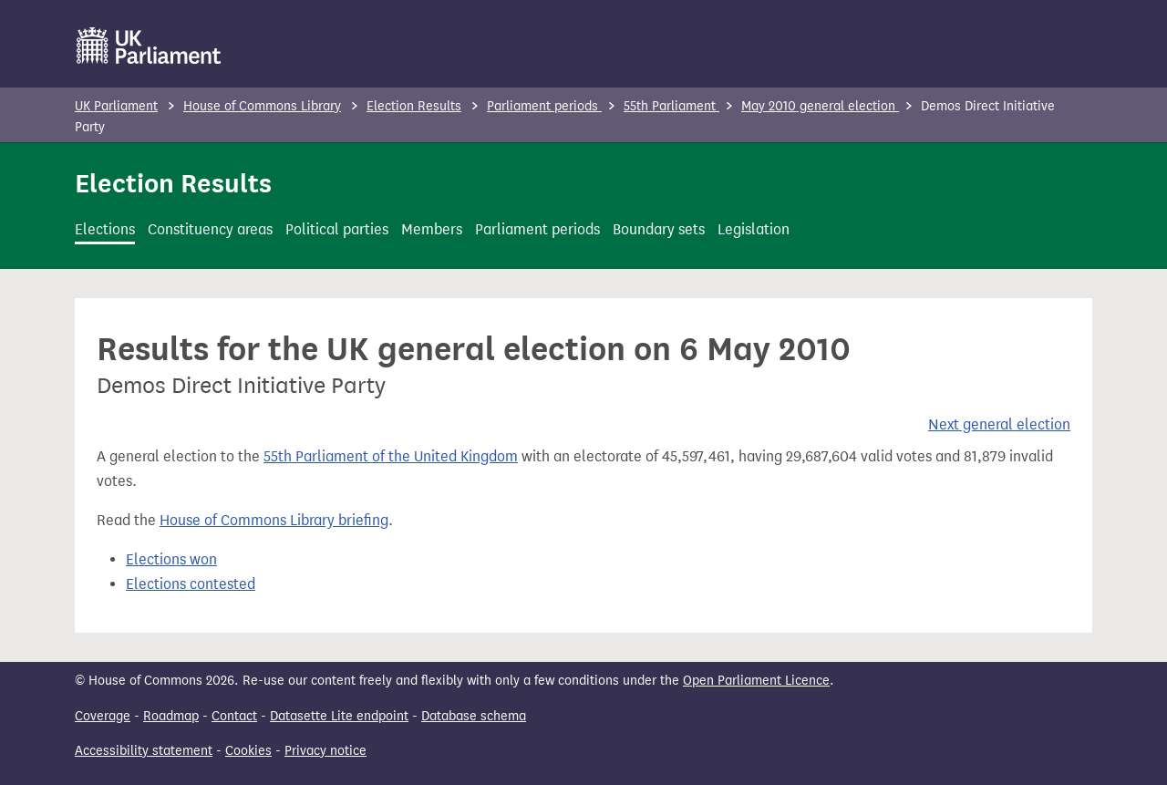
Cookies (248, 751)
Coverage (102, 716)
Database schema (473, 716)
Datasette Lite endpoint (339, 716)
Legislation (754, 229)
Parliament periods (544, 106)
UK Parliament (116, 106)
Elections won (171, 559)
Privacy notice (325, 751)
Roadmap (171, 716)
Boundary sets (659, 229)
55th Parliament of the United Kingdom (390, 456)
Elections (105, 229)
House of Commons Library (262, 106)
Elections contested (190, 584)
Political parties (336, 229)
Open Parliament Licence (756, 680)
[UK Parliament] (149, 46)
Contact (234, 716)
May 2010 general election (820, 106)
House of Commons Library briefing (274, 520)
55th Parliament (671, 106)
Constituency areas (210, 229)
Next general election (999, 424)
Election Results (414, 106)
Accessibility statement (143, 751)
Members (431, 229)
